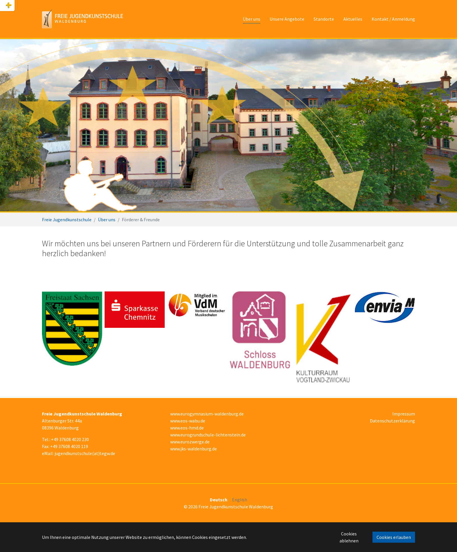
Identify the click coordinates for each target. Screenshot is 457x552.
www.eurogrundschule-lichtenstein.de (208, 435)
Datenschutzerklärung (392, 421)
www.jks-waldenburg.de (193, 449)
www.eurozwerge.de (190, 442)
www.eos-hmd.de (187, 428)
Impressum (403, 414)
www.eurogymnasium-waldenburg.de (207, 414)
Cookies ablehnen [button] (349, 537)
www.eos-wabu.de (187, 421)
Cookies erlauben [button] (394, 537)
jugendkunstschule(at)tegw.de (85, 453)
